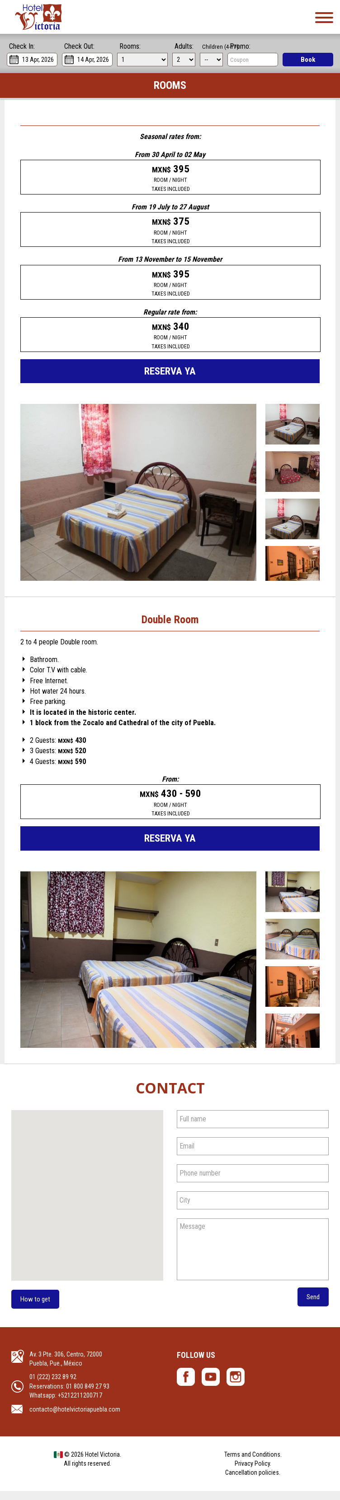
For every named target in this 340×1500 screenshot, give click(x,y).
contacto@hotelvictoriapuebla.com (74, 1417)
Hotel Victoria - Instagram (236, 1386)
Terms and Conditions (252, 1463)
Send (312, 1305)
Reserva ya (170, 376)
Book (308, 59)
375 (170, 232)
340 (170, 339)
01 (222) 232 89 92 (52, 1385)
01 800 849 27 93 (87, 1395)
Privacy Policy (252, 1472)
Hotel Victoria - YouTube (211, 1386)
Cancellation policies (252, 1481)
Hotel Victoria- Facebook (186, 1386)
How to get (36, 1307)
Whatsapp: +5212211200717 (65, 1404)
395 (170, 178)
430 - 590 (170, 809)
